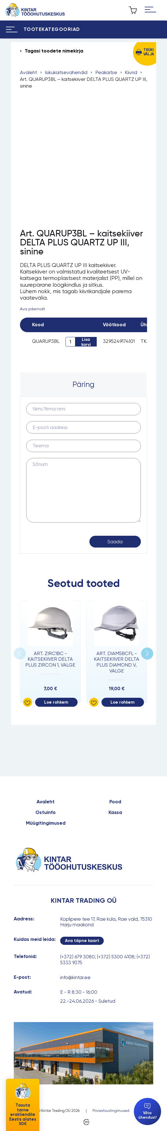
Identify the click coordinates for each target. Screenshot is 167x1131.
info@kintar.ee (75, 977)
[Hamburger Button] (150, 10)
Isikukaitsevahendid (66, 72)
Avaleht (28, 72)
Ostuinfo (45, 812)
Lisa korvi (86, 341)
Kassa (115, 812)
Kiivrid (131, 72)
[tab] (83, 384)
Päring (83, 384)
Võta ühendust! (147, 1111)
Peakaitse (106, 72)
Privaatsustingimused (110, 1111)
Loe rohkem (56, 702)
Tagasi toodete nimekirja (54, 51)
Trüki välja (148, 52)
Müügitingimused (46, 823)
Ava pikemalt (32, 309)
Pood (115, 802)
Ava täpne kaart (82, 940)
